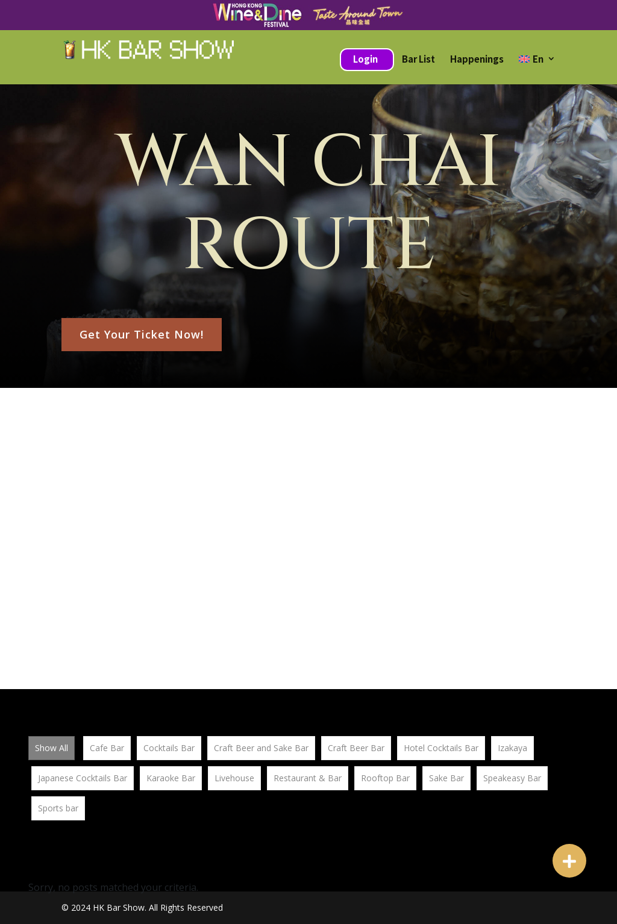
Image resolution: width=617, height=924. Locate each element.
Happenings (477, 58)
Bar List (418, 58)
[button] (569, 861)
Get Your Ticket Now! (142, 334)
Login (365, 58)
